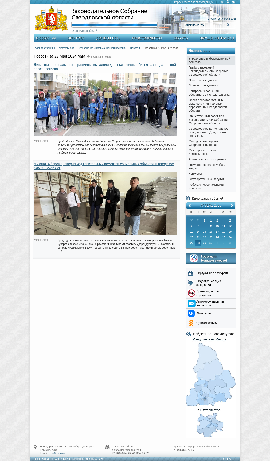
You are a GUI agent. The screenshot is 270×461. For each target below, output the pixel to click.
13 (191, 231)
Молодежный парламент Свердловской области (206, 143)
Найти (228, 25)
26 (230, 237)
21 (198, 237)
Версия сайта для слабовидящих (193, 2)
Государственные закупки (206, 179)
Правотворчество (147, 38)
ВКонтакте (203, 313)
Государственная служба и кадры (207, 166)
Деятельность (108, 38)
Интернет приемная (211, 258)
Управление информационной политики (102, 48)
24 (217, 237)
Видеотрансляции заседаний (208, 283)
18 (223, 231)
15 (204, 231)
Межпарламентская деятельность (202, 151)
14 (198, 231)
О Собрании (46, 38)
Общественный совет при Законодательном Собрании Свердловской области (208, 119)
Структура (76, 38)
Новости (135, 48)
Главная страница (44, 48)
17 (217, 231)
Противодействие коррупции (208, 293)
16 (210, 231)
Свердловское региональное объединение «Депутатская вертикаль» (208, 132)
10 (217, 226)
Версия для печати (101, 56)
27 (191, 242)
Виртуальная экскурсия (212, 273)
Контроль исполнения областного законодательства (209, 92)
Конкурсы (195, 173)
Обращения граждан (217, 38)
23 (210, 237)
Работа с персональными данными (206, 186)
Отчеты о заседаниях (203, 85)
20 (191, 237)
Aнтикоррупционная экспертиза (210, 303)
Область (181, 38)
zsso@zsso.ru (57, 453)
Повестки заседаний (203, 80)
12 (230, 226)
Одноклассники (206, 323)
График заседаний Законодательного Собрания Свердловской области (208, 71)
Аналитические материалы (207, 159)
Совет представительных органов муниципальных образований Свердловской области (208, 105)
